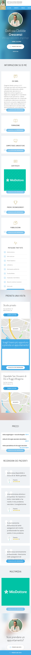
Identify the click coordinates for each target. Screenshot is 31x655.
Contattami (15, 51)
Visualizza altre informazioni (15, 561)
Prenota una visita (15, 652)
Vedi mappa (15, 328)
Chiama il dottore (10, 315)
